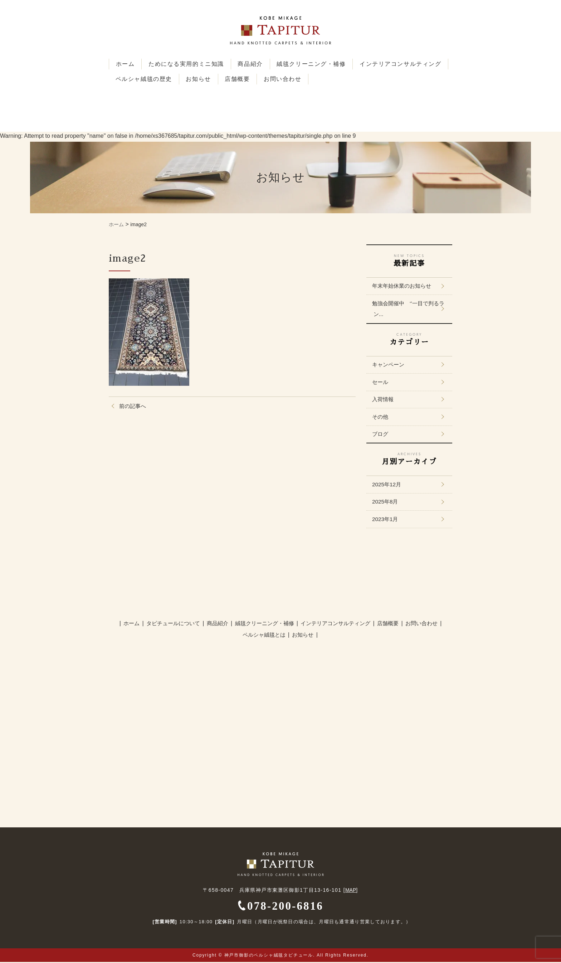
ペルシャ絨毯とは (264, 636)
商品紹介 (252, 64)
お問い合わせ (382, 79)
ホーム (125, 64)
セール (381, 382)
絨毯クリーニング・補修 (314, 64)
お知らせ (296, 79)
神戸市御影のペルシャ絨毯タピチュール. (269, 956)
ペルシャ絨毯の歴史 (241, 79)
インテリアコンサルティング (157, 79)
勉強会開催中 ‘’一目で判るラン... (408, 308)
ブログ (381, 435)
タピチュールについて (176, 625)
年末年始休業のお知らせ (404, 285)
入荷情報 (384, 400)
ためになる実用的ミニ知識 (187, 64)
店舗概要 (336, 79)
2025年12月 (388, 485)
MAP (350, 891)
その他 (381, 417)
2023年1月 (386, 520)
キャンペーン (390, 365)
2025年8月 (386, 503)
